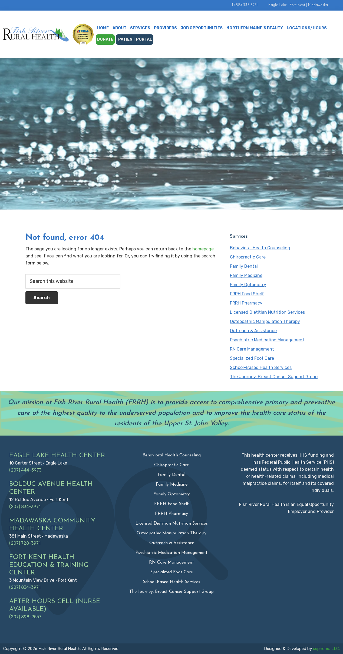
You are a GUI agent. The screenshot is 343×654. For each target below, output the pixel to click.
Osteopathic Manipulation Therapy (265, 321)
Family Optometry (248, 284)
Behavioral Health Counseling (260, 247)
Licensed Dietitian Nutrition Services (267, 312)
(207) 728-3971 (25, 543)
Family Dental (244, 266)
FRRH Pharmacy (246, 303)
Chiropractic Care (248, 257)
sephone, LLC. (326, 648)
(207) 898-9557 (25, 616)
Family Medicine (246, 275)
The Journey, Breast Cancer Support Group (274, 376)
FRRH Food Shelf (247, 293)
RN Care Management (252, 349)
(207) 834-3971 (25, 506)
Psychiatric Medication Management (267, 339)
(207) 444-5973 (25, 470)
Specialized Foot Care (252, 358)
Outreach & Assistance (253, 330)
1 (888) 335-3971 (245, 5)
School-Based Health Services (261, 367)
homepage (203, 248)
